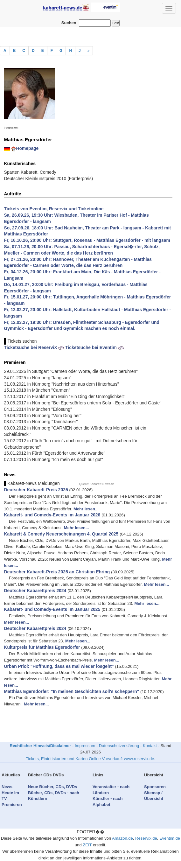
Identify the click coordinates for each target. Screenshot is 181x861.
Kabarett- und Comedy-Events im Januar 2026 (52, 514)
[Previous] (88, 50)
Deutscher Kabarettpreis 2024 (35, 590)
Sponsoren (155, 786)
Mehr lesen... (86, 509)
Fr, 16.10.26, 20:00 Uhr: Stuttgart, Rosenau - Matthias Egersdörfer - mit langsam (87, 240)
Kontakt (150, 745)
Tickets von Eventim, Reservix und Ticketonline (54, 208)
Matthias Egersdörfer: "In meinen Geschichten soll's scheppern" (71, 691)
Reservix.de (146, 838)
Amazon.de (122, 838)
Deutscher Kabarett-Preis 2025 (36, 489)
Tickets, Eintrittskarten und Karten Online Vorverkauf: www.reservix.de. (90, 758)
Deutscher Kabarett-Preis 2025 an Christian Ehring (57, 571)
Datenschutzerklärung (119, 745)
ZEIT (87, 845)
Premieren (12, 804)
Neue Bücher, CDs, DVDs (52, 786)
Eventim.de (169, 838)
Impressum (85, 745)
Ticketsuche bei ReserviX (34, 347)
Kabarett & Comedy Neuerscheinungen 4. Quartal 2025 (61, 533)
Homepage (27, 148)
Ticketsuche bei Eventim (94, 347)
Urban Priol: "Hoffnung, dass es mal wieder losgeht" (59, 666)
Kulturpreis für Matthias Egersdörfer (42, 647)
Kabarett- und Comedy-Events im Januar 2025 (52, 609)
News (7, 786)
